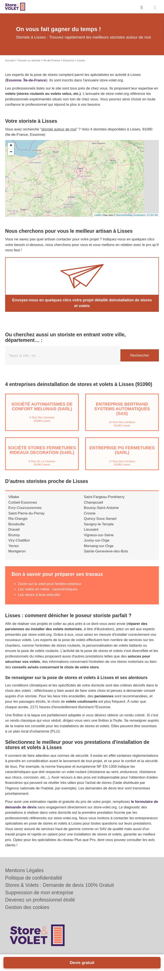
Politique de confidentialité (33, 878)
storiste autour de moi (58, 129)
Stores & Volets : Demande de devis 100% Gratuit (59, 885)
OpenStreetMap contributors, (131, 215)
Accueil (9, 60)
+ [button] (11, 146)
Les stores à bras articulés (39, 595)
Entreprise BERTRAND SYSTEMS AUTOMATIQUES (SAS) (122, 409)
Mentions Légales (24, 870)
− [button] (11, 152)
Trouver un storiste (28, 60)
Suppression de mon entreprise (39, 892)
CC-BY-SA (152, 215)
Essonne (68, 60)
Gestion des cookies (27, 907)
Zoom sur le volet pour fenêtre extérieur (50, 584)
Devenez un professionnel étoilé (40, 900)
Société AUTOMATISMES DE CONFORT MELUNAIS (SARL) (41, 406)
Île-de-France (34, 80)
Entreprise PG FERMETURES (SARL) (122, 450)
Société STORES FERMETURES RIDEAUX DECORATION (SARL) (42, 450)
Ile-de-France (51, 60)
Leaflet (97, 215)
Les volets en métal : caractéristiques (48, 589)
